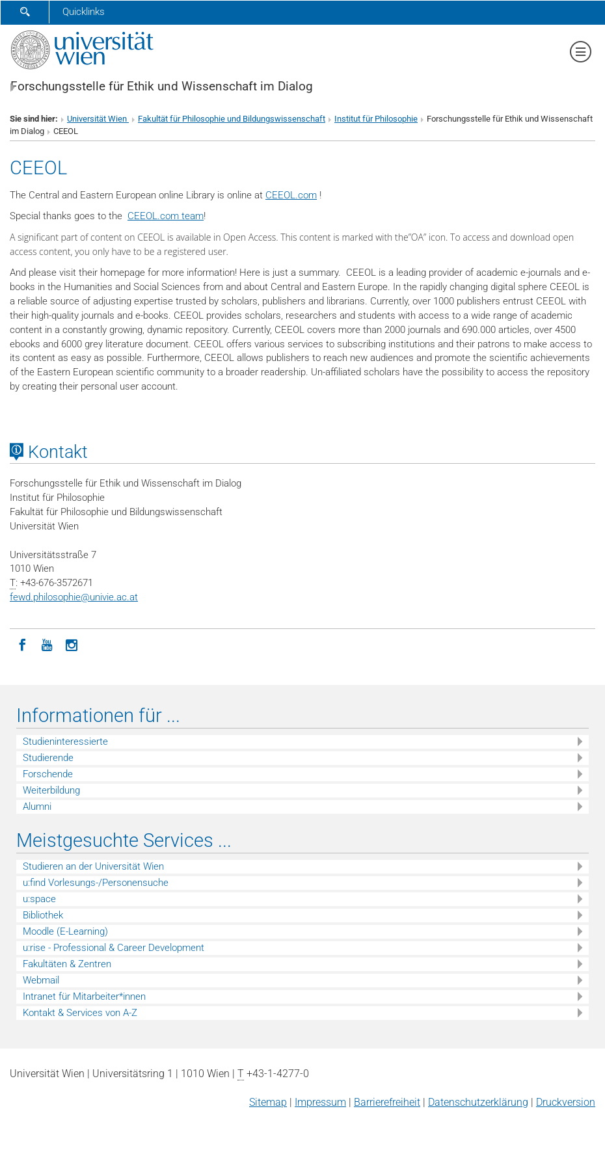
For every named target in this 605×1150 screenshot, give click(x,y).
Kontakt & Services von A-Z (80, 1013)
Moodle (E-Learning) (65, 931)
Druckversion (565, 1102)
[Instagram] (71, 644)
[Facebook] (22, 644)
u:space (39, 899)
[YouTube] (46, 644)
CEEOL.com (291, 195)
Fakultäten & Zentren (67, 964)
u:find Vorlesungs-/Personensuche (95, 883)
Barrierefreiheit (387, 1102)
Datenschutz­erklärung (478, 1102)
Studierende (48, 758)
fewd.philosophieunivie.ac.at (74, 597)
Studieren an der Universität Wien (93, 866)
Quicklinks (83, 12)
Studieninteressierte (65, 741)
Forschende (48, 774)
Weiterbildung (51, 790)
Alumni (37, 806)
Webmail (41, 980)
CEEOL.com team (166, 216)
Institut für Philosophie (376, 119)
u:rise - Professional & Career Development (113, 948)
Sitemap (268, 1102)
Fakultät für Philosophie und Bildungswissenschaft (231, 119)
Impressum (320, 1102)
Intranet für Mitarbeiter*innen (84, 996)
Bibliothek (43, 915)
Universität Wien (98, 119)
